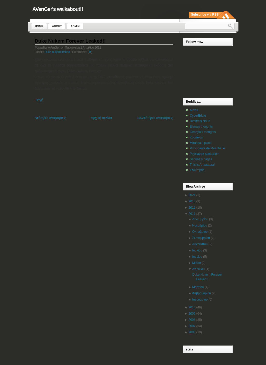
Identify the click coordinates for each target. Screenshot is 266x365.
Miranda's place (201, 143)
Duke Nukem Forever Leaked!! (70, 41)
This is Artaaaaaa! (202, 165)
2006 (192, 332)
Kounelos (196, 137)
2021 (192, 195)
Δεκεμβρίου (200, 219)
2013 (192, 201)
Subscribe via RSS (205, 14)
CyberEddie (198, 115)
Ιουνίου (197, 256)
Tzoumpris (197, 170)
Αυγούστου (200, 244)
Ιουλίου (197, 250)
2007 (192, 326)
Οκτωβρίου (200, 232)
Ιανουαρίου (200, 299)
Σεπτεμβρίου (201, 238)
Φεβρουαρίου (201, 293)
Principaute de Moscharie (207, 148)
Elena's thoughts (201, 126)
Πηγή (39, 100)
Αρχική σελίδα (101, 118)
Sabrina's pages (201, 159)
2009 (192, 313)
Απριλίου (198, 269)
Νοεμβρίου (199, 225)
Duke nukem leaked (57, 52)
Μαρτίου (198, 287)
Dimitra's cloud (200, 121)
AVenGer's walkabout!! (57, 9)
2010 (192, 307)
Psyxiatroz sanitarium (205, 154)
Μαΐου (196, 263)
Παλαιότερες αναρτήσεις (155, 118)
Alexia (194, 110)
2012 (192, 207)
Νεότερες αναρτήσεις (50, 118)
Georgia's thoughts (203, 132)
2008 (192, 320)
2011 (192, 214)
